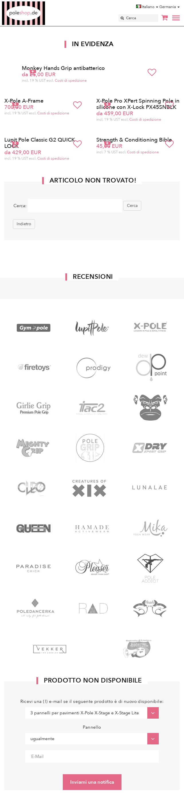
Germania (169, 6)
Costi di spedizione (71, 80)
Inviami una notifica (92, 782)
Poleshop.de (37, 3)
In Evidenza (93, 44)
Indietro (24, 224)
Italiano (147, 6)
